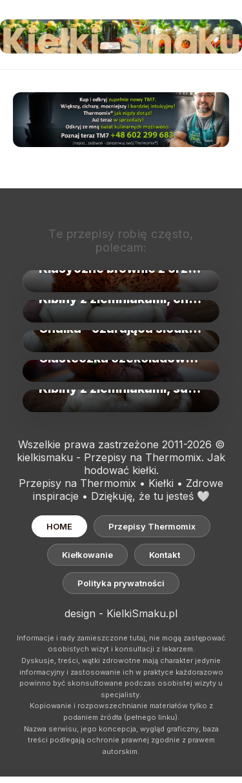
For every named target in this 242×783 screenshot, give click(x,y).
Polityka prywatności (121, 583)
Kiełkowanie (87, 555)
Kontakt (164, 555)
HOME (59, 526)
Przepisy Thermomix (152, 526)
